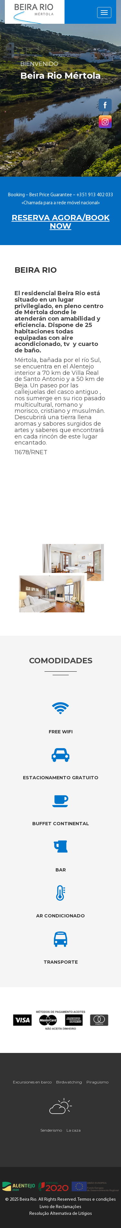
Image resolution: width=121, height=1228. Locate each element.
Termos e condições (96, 1199)
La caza (73, 1130)
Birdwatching (69, 1082)
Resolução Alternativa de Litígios (60, 1213)
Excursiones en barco (32, 1082)
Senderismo (51, 1130)
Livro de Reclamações (60, 1207)
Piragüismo (97, 1082)
